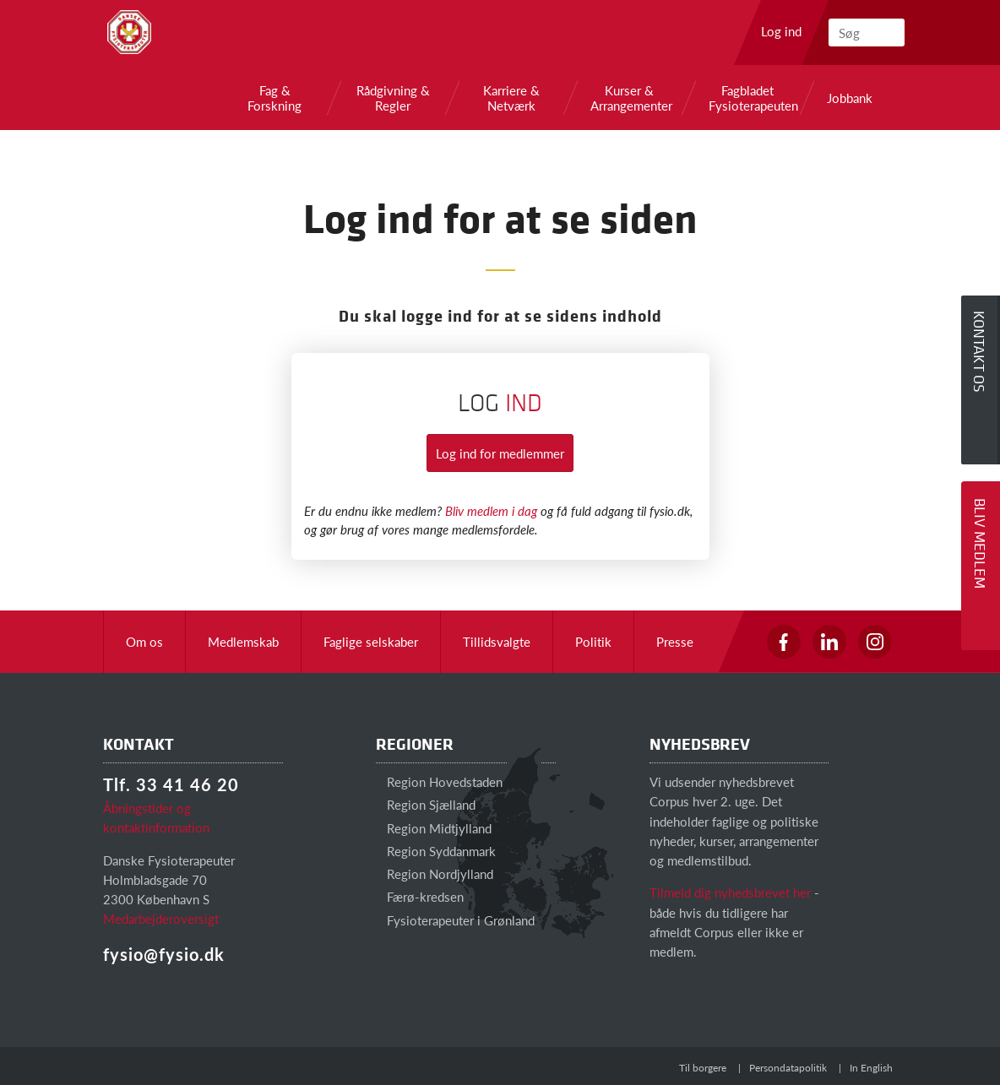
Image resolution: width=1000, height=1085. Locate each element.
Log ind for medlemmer (500, 453)
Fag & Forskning (274, 98)
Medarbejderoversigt (161, 918)
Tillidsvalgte (496, 641)
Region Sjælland (426, 804)
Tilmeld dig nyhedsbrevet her (730, 892)
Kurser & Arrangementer (629, 98)
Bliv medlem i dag (491, 510)
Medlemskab (243, 641)
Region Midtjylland (434, 828)
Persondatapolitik (788, 1068)
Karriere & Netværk (511, 98)
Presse (674, 641)
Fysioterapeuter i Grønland (455, 920)
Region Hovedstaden (439, 781)
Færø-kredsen (420, 896)
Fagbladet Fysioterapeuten (747, 98)
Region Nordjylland (434, 873)
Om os (144, 641)
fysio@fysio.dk (164, 954)
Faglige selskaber (370, 641)
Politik (593, 641)
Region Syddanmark (436, 851)
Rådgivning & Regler (393, 98)
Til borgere (702, 1068)
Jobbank (849, 98)
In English (871, 1068)
